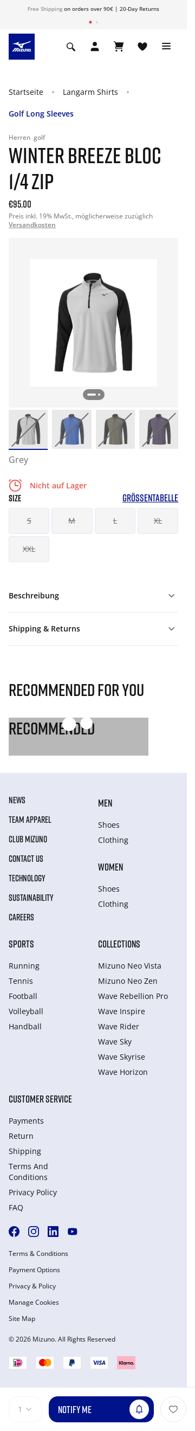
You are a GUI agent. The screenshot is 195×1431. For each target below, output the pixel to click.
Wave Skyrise (121, 1057)
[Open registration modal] (95, 47)
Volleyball (26, 1011)
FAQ (16, 1207)
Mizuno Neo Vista (129, 966)
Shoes (109, 825)
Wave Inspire (121, 1011)
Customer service (40, 1099)
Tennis (21, 981)
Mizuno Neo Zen (128, 981)
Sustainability (31, 897)
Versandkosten (32, 224)
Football (23, 996)
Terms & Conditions (38, 1254)
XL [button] (158, 520)
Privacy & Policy (32, 1286)
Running (24, 966)
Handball (25, 1026)
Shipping (25, 1151)
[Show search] (71, 47)
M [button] (71, 520)
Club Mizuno (28, 839)
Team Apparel (30, 819)
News (17, 800)
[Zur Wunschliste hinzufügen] (173, 1409)
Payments (26, 1121)
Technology (27, 878)
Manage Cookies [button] (34, 1302)
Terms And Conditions (28, 1171)
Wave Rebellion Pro (133, 996)
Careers (21, 917)
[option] (28, 429)
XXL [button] (29, 549)
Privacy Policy (33, 1192)
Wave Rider (118, 1026)
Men (105, 803)
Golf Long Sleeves (41, 113)
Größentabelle (150, 498)
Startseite (26, 92)
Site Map (22, 1319)
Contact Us (26, 858)
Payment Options (34, 1270)
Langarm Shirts (90, 92)
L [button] (115, 520)
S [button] (29, 520)
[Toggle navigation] (166, 46)
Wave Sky (115, 1041)
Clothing (113, 840)
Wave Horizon (123, 1072)
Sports (21, 944)
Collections (119, 944)
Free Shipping (45, 8)
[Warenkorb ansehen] (119, 47)
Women (110, 867)
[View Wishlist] (142, 47)
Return (21, 1136)
